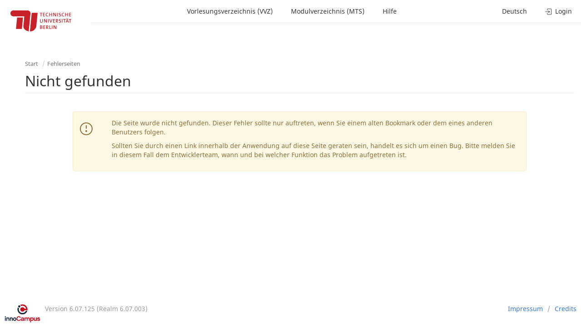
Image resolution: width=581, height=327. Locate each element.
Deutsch (514, 11)
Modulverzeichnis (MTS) (327, 11)
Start (31, 63)
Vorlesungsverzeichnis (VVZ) (230, 11)
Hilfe (390, 11)
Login (558, 11)
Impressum (525, 308)
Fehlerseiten (63, 63)
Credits (565, 308)
